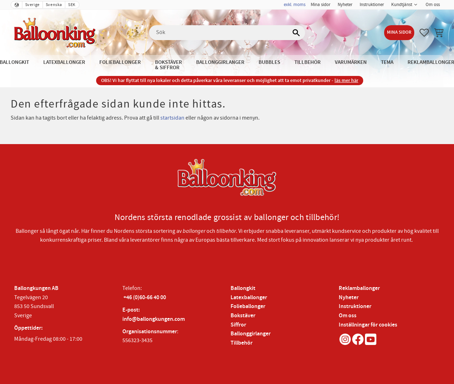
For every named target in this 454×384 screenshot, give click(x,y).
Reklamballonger (359, 288)
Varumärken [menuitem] (351, 62)
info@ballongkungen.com (153, 319)
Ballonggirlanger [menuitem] (220, 62)
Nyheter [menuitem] (345, 4)
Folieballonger (248, 306)
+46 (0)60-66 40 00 (144, 297)
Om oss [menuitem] (433, 4)
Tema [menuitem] (387, 62)
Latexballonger (249, 297)
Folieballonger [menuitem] (120, 62)
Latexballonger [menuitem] (64, 62)
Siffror (238, 325)
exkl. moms (294, 4)
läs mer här (346, 80)
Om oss (347, 315)
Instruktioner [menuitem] (372, 4)
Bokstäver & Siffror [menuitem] (168, 65)
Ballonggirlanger (251, 334)
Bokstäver (243, 315)
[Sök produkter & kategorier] (227, 32)
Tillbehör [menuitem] (307, 62)
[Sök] (296, 32)
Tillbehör (242, 343)
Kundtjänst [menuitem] (401, 4)
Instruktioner (355, 306)
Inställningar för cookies (368, 325)
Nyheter (349, 297)
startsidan (172, 117)
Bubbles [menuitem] (269, 62)
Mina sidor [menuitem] (321, 4)
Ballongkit (243, 288)
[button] (424, 32)
